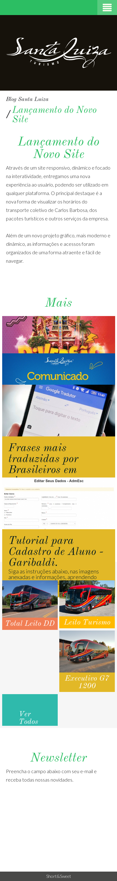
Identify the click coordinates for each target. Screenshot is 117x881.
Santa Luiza (58, 53)
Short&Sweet (58, 876)
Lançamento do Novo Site (54, 115)
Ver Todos (28, 718)
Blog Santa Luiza (27, 99)
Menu (107, 7)
